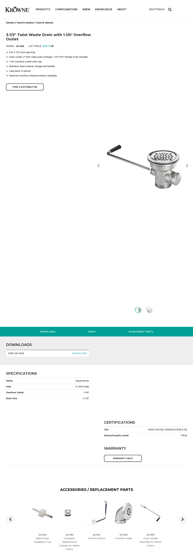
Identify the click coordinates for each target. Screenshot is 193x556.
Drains (10, 22)
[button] (98, 166)
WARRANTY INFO (123, 460)
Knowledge (103, 9)
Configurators (66, 9)
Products (43, 9)
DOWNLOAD (79, 355)
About (122, 9)
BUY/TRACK (157, 9)
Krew (86, 9)
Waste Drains (25, 22)
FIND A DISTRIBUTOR (25, 87)
